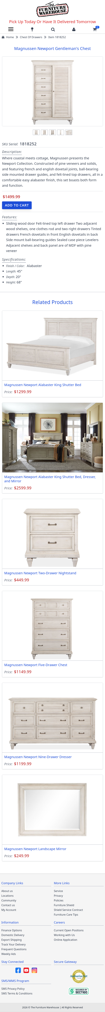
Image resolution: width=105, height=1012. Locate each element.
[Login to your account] (74, 29)
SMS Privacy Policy (13, 989)
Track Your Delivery (13, 944)
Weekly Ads (8, 954)
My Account (8, 910)
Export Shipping (11, 940)
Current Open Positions (68, 930)
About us (7, 891)
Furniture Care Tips (66, 914)
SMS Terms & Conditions (16, 993)
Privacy (58, 896)
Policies (58, 900)
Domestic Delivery (12, 935)
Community (8, 900)
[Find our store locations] (32, 29)
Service (58, 891)
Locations (7, 896)
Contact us (8, 905)
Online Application (65, 940)
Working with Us (64, 935)
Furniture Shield (64, 905)
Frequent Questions (13, 949)
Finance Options (11, 930)
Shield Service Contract (68, 910)
